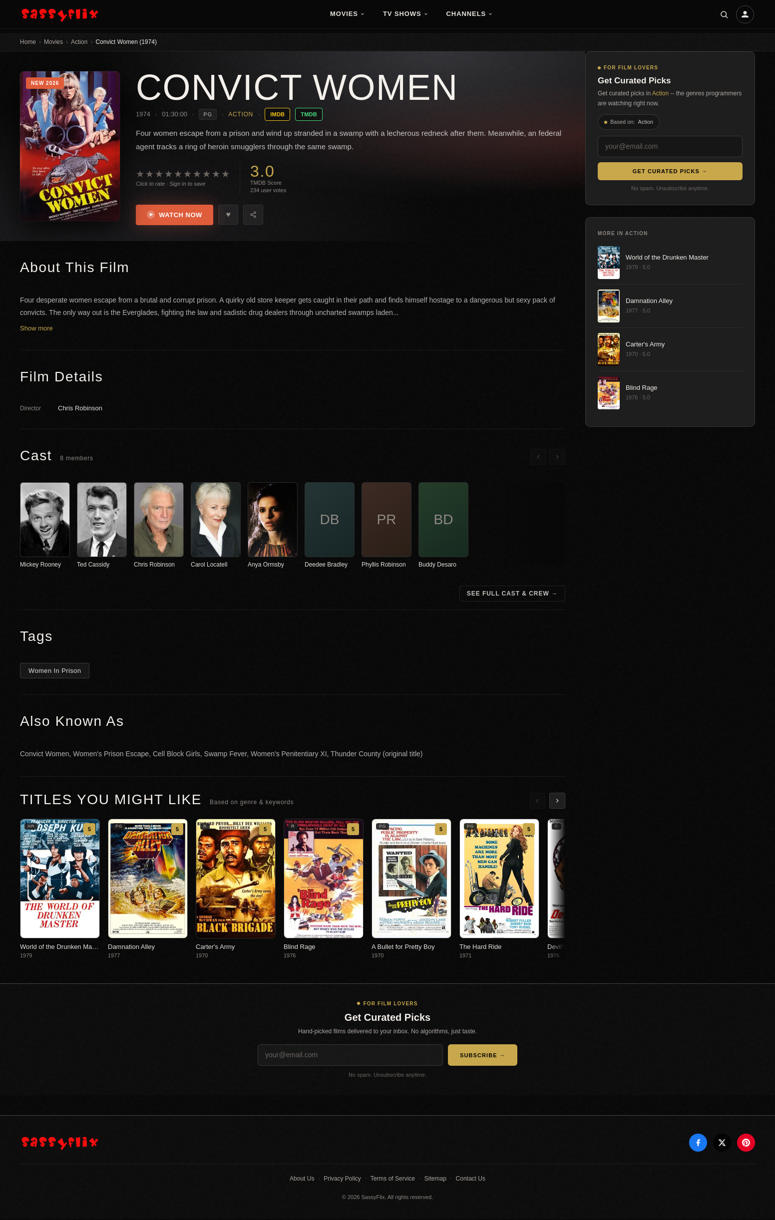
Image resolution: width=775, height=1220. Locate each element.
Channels (469, 13)
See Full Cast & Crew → (512, 594)
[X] (722, 1144)
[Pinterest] (746, 1144)
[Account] (745, 14)
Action (79, 41)
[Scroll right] (557, 458)
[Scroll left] (538, 458)
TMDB (309, 114)
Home (28, 41)
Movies (347, 13)
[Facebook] (698, 1144)
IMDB (277, 114)
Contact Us (470, 1179)
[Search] (724, 14)
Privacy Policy (342, 1179)
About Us (302, 1179)
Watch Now (175, 215)
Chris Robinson (80, 408)
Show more (36, 328)
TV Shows (405, 13)
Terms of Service (393, 1179)
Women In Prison (54, 671)
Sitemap (435, 1179)
